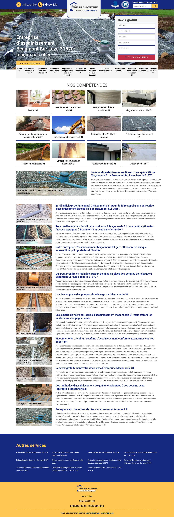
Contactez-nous (107, 513)
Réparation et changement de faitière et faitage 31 (67, 72)
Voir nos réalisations (30, 63)
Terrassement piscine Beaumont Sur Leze (103, 452)
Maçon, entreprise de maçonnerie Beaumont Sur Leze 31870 (140, 453)
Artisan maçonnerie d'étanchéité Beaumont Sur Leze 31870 (32, 469)
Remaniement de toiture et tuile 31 (29, 71)
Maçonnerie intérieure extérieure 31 (43, 71)
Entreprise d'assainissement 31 (105, 71)
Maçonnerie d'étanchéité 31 (54, 71)
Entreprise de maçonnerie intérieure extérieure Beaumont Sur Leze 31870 (137, 461)
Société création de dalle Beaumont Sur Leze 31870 (104, 469)
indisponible (26, 4)
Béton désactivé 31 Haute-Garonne (92, 72)
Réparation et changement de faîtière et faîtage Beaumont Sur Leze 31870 (67, 469)
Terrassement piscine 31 (119, 70)
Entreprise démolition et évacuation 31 (132, 72)
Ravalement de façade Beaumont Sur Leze (32, 452)
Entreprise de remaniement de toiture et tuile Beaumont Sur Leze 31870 (104, 461)
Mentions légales (92, 513)
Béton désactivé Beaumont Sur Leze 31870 (32, 460)
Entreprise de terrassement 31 (81, 71)
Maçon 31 (19, 70)
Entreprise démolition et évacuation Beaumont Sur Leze (65, 453)
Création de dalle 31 (153, 71)
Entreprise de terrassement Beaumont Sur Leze (67, 461)
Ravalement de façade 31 (143, 70)
